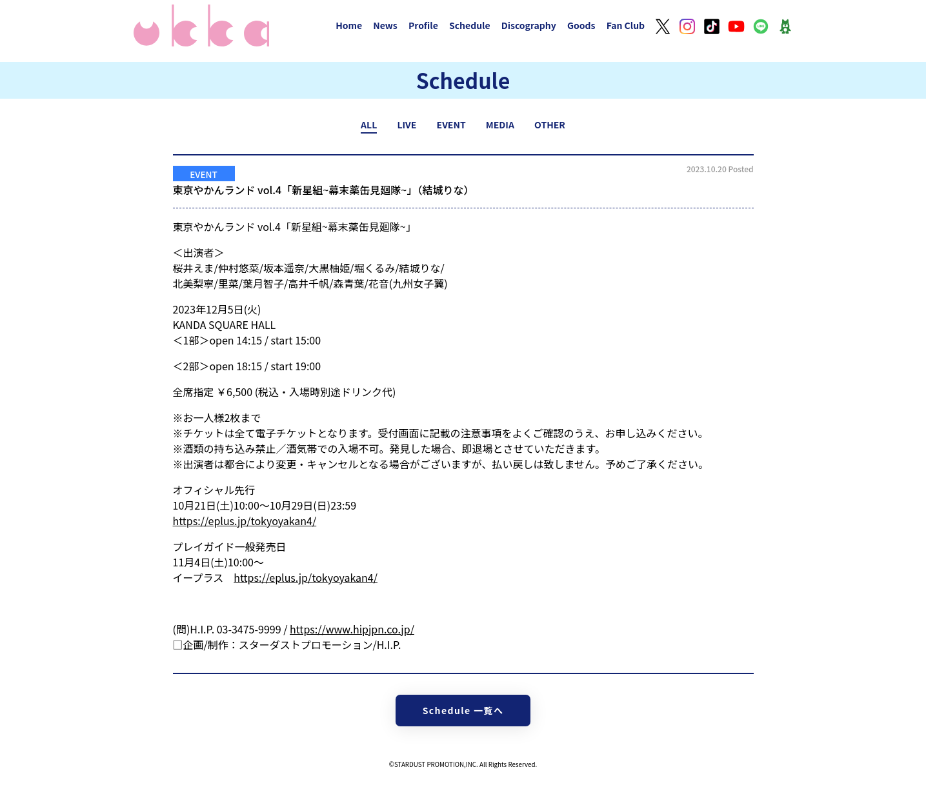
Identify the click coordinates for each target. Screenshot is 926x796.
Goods (581, 25)
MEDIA (500, 124)
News (385, 25)
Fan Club (626, 25)
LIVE (406, 124)
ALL (369, 124)
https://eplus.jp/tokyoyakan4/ (245, 520)
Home (349, 25)
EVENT (451, 124)
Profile (423, 25)
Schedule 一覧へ (463, 710)
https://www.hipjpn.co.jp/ (352, 629)
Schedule (469, 25)
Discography (528, 25)
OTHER (549, 124)
